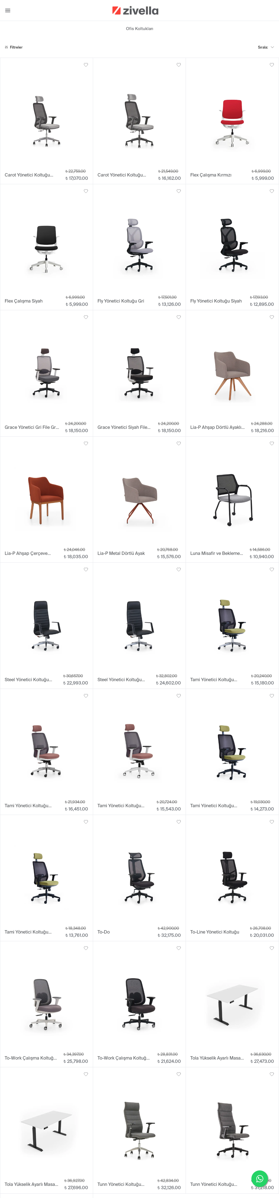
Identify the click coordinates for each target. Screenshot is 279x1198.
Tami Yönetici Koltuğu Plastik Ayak (212, 806)
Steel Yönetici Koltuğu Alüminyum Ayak (27, 680)
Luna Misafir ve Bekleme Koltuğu (215, 553)
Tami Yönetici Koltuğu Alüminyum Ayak (212, 680)
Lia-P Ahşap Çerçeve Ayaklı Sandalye (26, 553)
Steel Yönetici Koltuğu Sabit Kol (120, 680)
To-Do (104, 932)
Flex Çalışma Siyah (24, 301)
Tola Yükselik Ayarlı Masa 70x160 (30, 1184)
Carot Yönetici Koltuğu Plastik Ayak (120, 175)
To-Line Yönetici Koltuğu (214, 932)
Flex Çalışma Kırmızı (210, 175)
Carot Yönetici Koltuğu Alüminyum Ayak (27, 175)
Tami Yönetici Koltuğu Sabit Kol (26, 932)
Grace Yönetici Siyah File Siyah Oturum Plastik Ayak (124, 427)
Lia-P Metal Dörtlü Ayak (121, 553)
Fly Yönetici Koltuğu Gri (121, 301)
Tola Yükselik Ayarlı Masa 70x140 (215, 1058)
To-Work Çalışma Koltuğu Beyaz (30, 1058)
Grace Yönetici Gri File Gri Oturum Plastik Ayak (31, 427)
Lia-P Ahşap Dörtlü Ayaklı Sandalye (215, 427)
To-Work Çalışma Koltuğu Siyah (123, 1058)
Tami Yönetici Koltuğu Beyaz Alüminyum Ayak (28, 806)
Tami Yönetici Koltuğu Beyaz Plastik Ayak (119, 806)
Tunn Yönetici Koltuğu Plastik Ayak (212, 1184)
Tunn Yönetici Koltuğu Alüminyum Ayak (119, 1184)
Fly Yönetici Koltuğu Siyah (216, 301)
